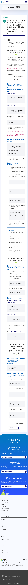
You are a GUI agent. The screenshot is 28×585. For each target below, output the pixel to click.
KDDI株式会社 (4, 576)
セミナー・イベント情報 (5, 516)
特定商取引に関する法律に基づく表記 (7, 565)
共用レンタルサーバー (4, 500)
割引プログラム (3, 522)
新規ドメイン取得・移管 (5, 508)
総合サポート (3, 536)
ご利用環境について (4, 566)
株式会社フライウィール (6, 579)
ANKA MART (3, 513)
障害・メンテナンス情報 (5, 539)
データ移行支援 (4, 533)
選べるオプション (4, 506)
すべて (2, 548)
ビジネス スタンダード (4, 502)
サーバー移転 (3, 529)
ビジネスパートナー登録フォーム (4, 526)
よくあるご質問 (3, 541)
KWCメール (3, 504)
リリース (2, 554)
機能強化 (2, 556)
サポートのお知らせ (4, 552)
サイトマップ (21, 565)
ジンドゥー (3, 573)
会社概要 (2, 562)
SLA (17, 566)
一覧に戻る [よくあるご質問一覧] (12, 427)
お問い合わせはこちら (14, 457)
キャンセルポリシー (12, 566)
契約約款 (16, 565)
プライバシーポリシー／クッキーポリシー (12, 562)
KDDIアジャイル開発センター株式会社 (8, 577)
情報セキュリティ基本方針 (5, 564)
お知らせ (2, 545)
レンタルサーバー (4, 498)
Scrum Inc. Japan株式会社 (20, 577)
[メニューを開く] (26, 2)
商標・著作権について (15, 564)
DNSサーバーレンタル (4, 510)
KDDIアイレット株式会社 (12, 576)
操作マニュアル (3, 543)
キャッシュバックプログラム (5, 524)
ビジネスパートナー (4, 519)
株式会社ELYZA (20, 576)
